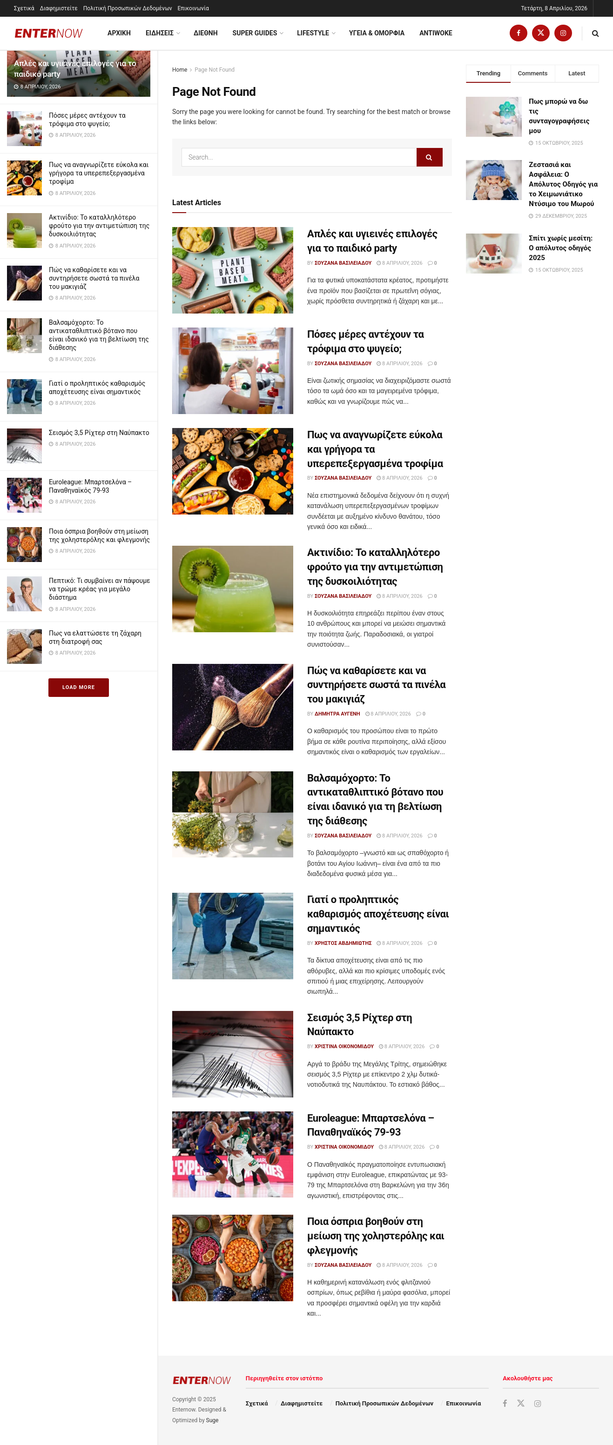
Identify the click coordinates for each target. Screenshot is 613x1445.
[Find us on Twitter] (541, 33)
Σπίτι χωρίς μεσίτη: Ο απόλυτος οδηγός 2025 (561, 248)
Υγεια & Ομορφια (376, 33)
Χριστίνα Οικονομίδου (344, 1047)
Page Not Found (215, 70)
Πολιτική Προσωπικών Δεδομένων (127, 8)
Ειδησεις (160, 33)
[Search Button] (595, 33)
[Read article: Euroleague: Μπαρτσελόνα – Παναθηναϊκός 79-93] (232, 1154)
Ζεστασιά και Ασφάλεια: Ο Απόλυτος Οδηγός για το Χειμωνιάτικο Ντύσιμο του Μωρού (563, 184)
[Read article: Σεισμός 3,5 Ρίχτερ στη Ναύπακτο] (232, 1054)
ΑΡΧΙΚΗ (119, 33)
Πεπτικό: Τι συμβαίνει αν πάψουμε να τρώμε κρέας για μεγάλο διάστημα (99, 589)
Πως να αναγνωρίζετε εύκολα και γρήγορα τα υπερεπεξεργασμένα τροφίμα (98, 173)
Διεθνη (206, 33)
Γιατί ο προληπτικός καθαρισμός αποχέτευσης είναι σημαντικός (378, 914)
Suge (212, 1420)
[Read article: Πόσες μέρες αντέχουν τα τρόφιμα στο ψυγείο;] (232, 371)
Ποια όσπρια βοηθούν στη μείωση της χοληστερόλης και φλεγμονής (376, 1236)
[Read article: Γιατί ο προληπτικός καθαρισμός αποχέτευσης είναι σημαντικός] (232, 936)
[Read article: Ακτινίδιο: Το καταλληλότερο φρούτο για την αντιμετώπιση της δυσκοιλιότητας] (232, 589)
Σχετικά (24, 8)
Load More (78, 687)
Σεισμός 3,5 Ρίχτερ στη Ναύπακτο (99, 432)
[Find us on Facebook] (518, 33)
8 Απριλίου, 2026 (399, 263)
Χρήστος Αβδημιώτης (343, 943)
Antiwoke (435, 33)
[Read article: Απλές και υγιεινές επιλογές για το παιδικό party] (232, 270)
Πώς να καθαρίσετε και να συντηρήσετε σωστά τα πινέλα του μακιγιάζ (94, 278)
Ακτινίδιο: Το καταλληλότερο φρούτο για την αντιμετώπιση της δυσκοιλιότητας (99, 226)
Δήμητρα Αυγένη (337, 714)
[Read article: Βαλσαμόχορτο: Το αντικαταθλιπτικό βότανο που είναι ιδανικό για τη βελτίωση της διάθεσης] (232, 814)
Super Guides (255, 33)
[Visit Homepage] (49, 33)
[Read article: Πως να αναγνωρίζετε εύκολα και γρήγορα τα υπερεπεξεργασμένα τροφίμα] (232, 471)
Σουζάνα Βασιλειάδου (343, 263)
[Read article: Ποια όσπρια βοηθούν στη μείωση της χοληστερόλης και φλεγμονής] (232, 1258)
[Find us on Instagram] (563, 33)
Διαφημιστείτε (59, 8)
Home (179, 70)
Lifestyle (313, 33)
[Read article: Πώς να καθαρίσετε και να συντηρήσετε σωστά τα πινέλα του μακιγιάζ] (232, 707)
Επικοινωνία (193, 8)
